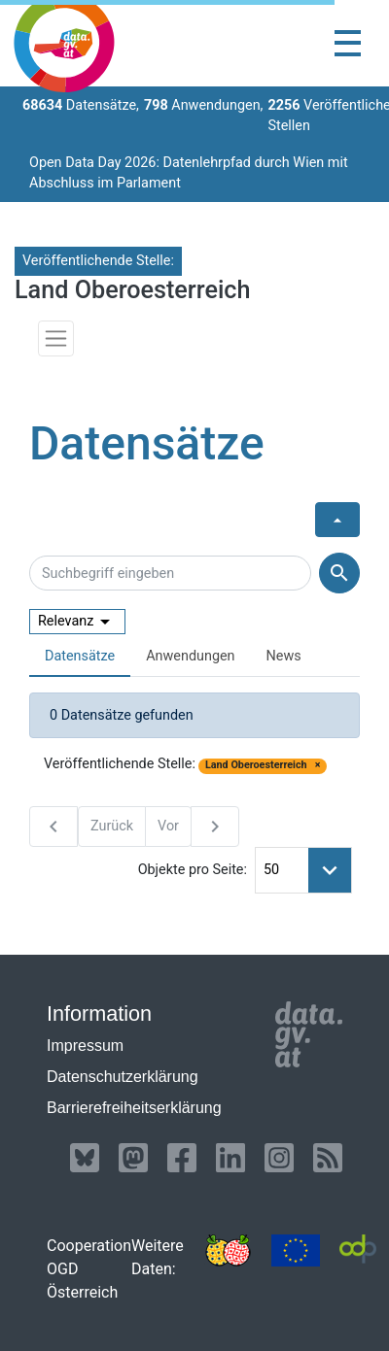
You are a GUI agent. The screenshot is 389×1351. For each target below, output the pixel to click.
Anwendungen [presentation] (190, 656)
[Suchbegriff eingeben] (170, 573)
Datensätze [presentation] (80, 656)
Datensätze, (80, 105)
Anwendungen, (204, 105)
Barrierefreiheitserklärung (134, 1107)
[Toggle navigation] (347, 43)
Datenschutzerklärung (122, 1076)
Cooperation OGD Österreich (89, 1268)
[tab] (79, 657)
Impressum (85, 1045)
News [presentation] (283, 656)
